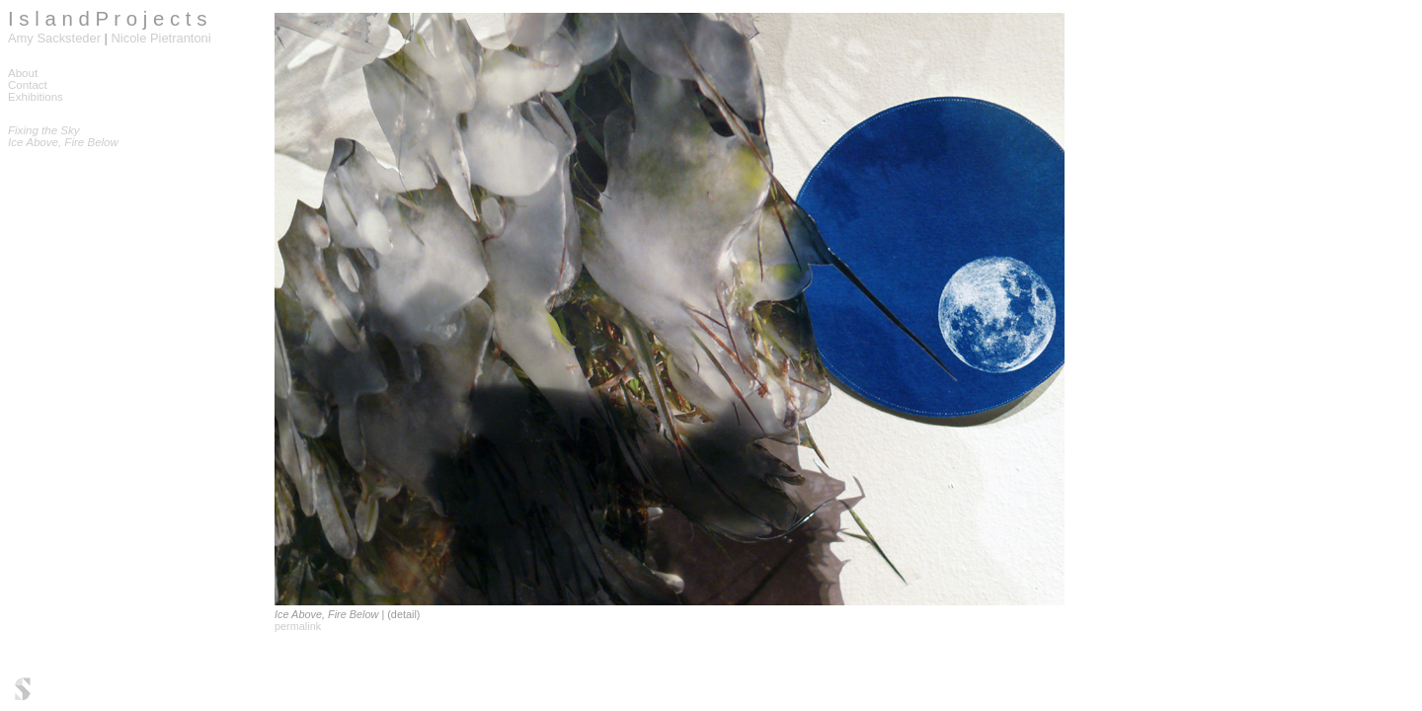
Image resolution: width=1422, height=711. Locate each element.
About (23, 73)
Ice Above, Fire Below (63, 142)
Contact (27, 85)
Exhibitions (35, 97)
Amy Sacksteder (54, 38)
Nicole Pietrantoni (161, 38)
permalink (298, 626)
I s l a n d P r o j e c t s (107, 19)
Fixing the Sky (44, 130)
